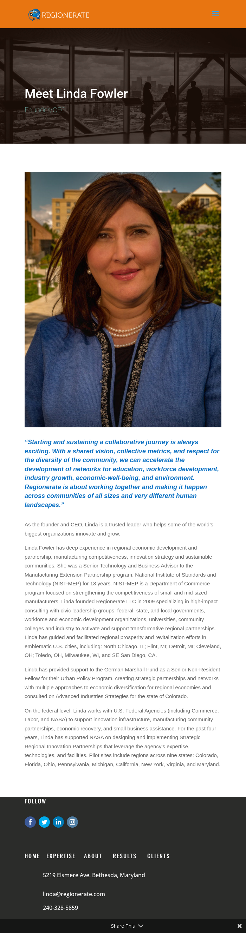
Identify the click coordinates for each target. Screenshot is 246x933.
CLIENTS (158, 856)
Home (32, 856)
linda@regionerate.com (74, 894)
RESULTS (125, 856)
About (93, 856)
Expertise (61, 856)
